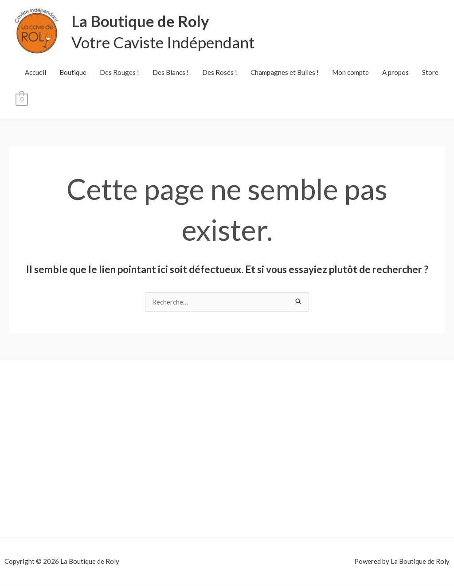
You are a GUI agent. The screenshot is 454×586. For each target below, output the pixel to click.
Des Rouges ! (119, 73)
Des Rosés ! (219, 73)
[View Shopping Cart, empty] (21, 99)
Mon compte (350, 73)
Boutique (72, 73)
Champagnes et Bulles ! (284, 73)
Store (430, 73)
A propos (395, 73)
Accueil (35, 73)
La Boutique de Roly (141, 21)
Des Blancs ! (171, 73)
